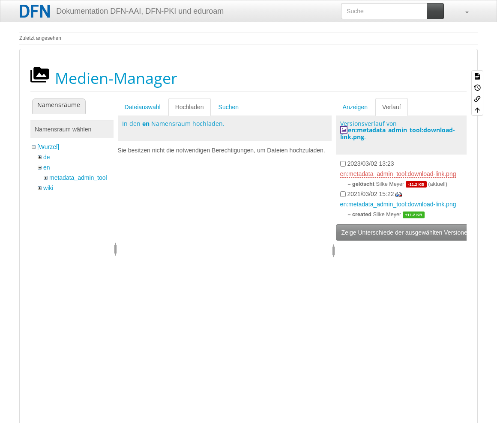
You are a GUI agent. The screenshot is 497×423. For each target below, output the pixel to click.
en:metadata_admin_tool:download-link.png (397, 133)
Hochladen (189, 107)
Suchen (229, 107)
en (46, 167)
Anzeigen (355, 107)
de (46, 157)
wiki (48, 188)
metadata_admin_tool (78, 177)
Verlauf (391, 107)
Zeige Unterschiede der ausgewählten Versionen (406, 232)
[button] (462, 11)
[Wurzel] (48, 146)
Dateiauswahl (143, 107)
